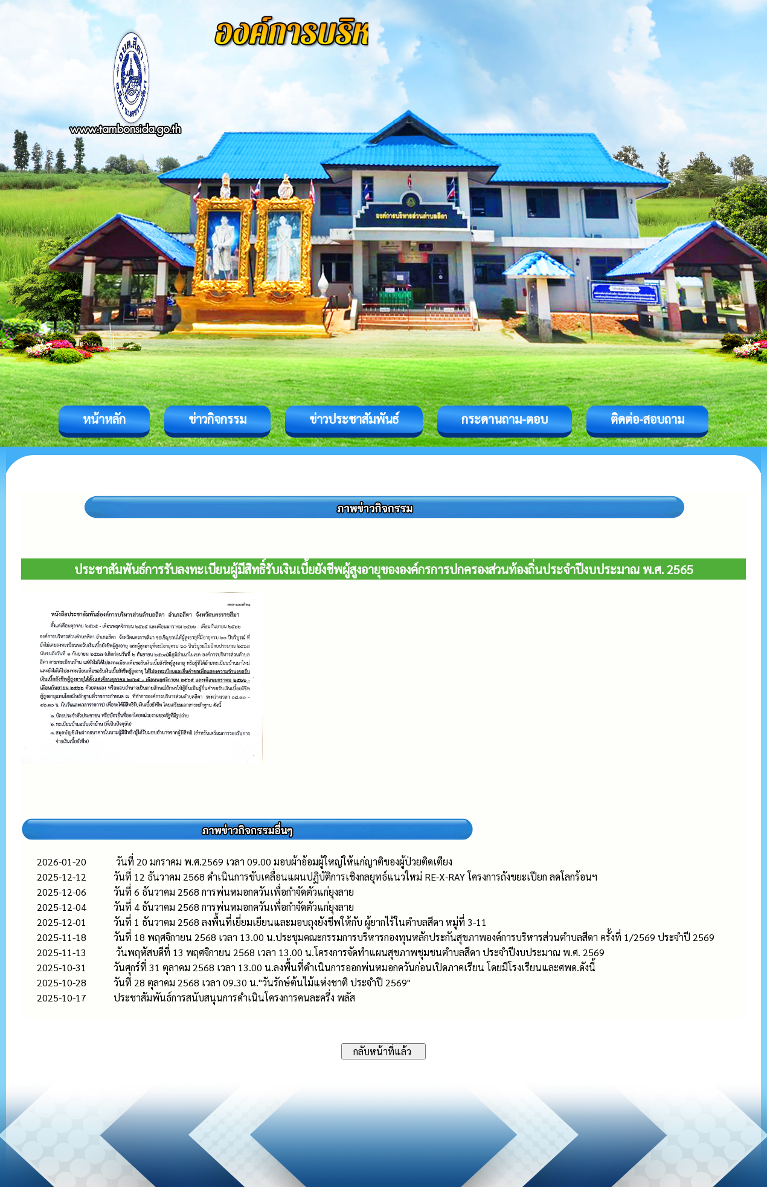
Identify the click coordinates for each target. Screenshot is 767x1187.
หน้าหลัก (104, 419)
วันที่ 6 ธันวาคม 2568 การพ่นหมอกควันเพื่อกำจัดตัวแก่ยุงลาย (234, 891)
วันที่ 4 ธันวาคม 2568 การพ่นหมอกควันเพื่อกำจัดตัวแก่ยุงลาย (234, 907)
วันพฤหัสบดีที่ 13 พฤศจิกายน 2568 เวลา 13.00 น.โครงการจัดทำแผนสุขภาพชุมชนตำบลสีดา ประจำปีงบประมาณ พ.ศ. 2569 (359, 952)
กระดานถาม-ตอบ (504, 419)
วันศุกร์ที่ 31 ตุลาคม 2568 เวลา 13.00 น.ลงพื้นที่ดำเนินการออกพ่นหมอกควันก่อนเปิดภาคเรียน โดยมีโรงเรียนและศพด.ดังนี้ (354, 967)
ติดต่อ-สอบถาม (647, 419)
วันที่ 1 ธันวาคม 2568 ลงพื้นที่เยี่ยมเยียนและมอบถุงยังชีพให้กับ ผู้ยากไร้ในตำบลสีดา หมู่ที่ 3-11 (300, 922)
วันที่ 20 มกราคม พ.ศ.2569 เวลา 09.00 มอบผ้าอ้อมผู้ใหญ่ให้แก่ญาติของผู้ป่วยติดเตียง (283, 861)
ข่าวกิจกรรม (217, 419)
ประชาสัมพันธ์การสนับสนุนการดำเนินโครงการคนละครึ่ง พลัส (234, 997)
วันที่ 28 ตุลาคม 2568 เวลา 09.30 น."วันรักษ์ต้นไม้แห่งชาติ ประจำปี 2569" (262, 982)
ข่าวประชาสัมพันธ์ (354, 419)
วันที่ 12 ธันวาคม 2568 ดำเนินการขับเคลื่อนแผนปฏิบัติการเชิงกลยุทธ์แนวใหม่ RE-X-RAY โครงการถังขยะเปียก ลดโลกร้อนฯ (355, 876)
